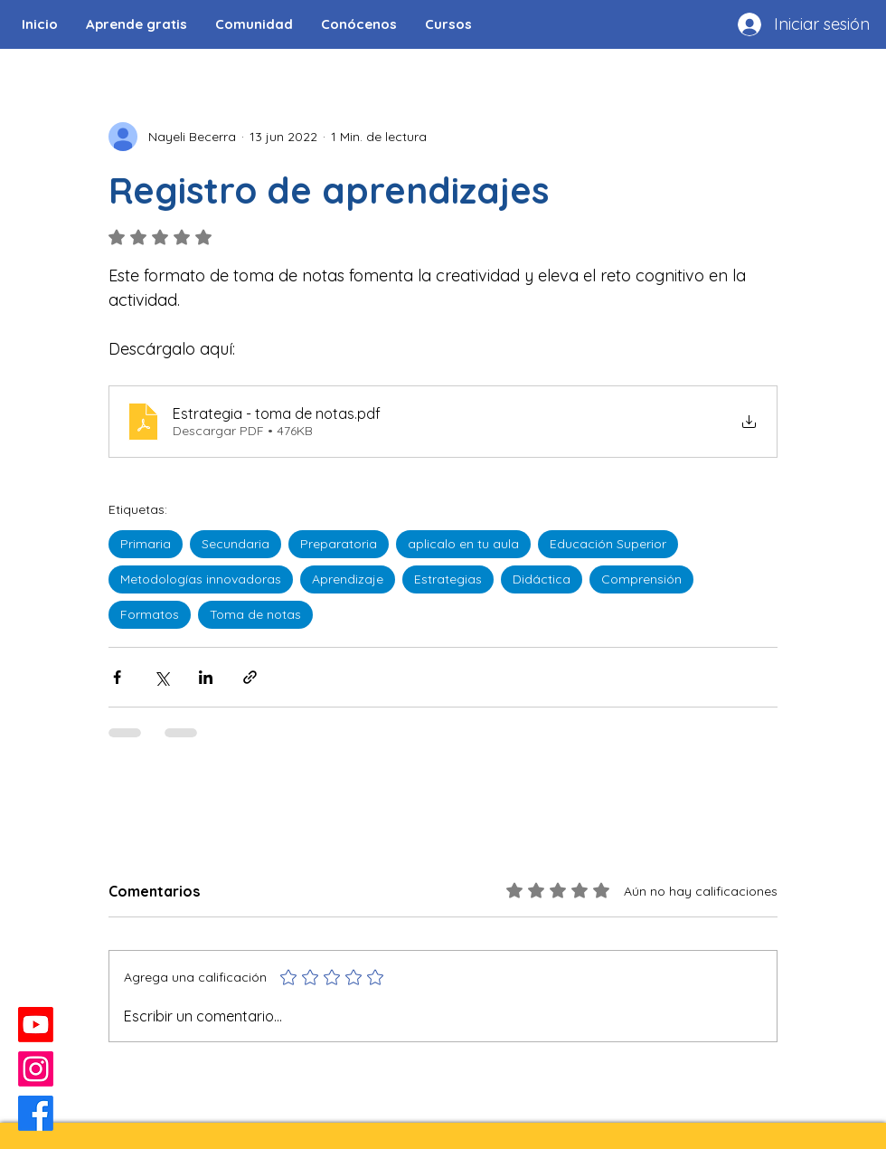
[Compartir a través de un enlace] (250, 677)
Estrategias (448, 579)
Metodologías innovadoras (200, 579)
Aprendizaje (347, 579)
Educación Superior (608, 544)
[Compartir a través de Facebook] (117, 677)
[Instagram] (35, 1069)
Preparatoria (338, 544)
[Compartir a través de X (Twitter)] (161, 677)
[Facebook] (35, 1113)
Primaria (145, 544)
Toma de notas (255, 614)
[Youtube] (35, 1024)
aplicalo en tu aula (463, 544)
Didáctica (541, 579)
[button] (253, 24)
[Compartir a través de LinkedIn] (205, 677)
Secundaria (235, 544)
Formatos (149, 614)
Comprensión (641, 579)
